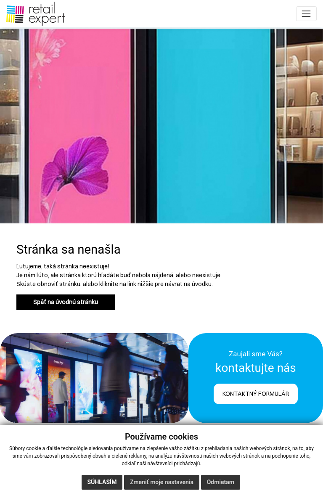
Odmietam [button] (220, 482)
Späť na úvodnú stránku (65, 302)
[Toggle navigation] (306, 13)
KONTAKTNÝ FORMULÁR (255, 394)
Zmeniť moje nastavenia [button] (161, 482)
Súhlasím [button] (102, 482)
